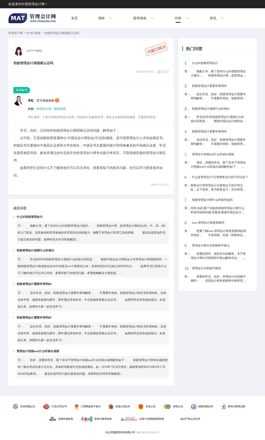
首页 (74, 18)
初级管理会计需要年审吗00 (34, 284)
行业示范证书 (55, 406)
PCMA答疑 (33, 33)
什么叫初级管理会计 (30, 216)
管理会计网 (15, 33)
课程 (105, 18)
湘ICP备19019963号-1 (148, 432)
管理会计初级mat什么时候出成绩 (38, 351)
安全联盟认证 (24, 406)
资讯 (217, 18)
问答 (182, 18)
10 (186, 268)
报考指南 (143, 18)
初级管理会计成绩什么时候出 (35, 250)
